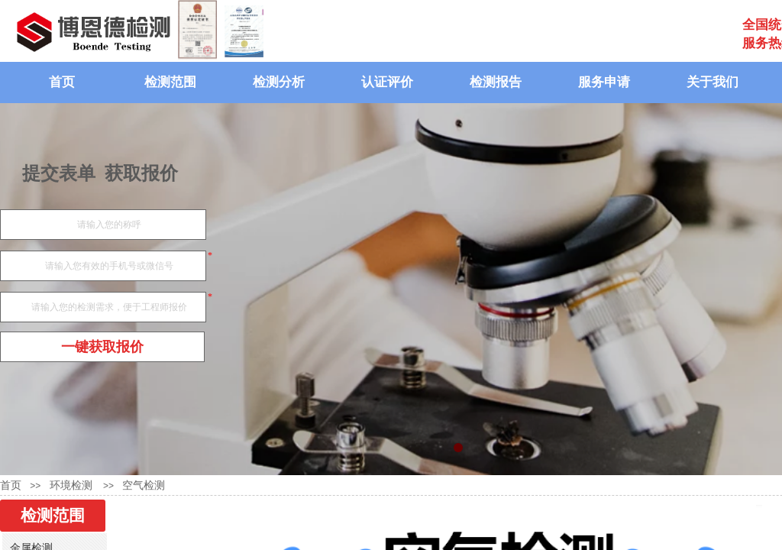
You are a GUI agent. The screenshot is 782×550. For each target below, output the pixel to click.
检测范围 (170, 82)
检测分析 (279, 82)
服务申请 (604, 82)
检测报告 (496, 82)
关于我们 (712, 82)
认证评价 (387, 82)
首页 (62, 82)
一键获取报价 (102, 346)
